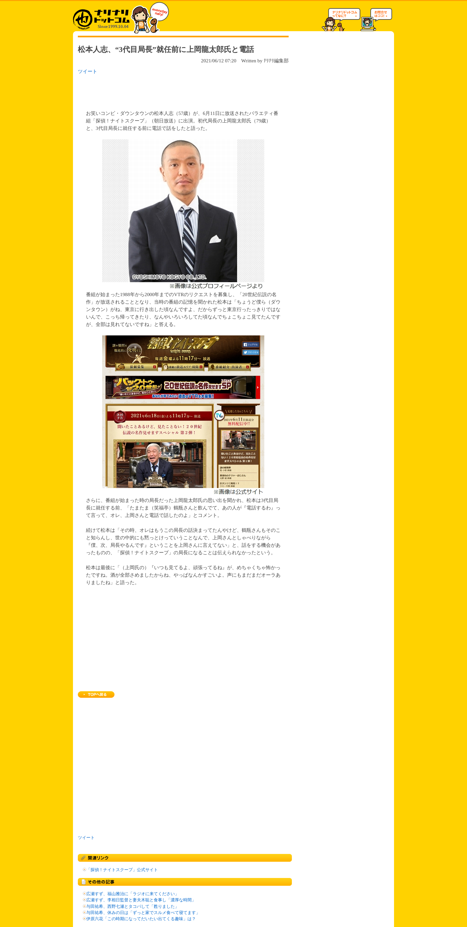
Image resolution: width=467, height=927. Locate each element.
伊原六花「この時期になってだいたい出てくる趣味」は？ (141, 919)
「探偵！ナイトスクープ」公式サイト (122, 870)
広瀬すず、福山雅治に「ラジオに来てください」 (132, 894)
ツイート (87, 71)
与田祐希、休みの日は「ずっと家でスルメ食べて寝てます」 (143, 912)
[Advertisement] (162, 90)
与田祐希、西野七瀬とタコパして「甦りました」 (132, 906)
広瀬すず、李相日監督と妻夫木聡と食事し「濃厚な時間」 (141, 900)
